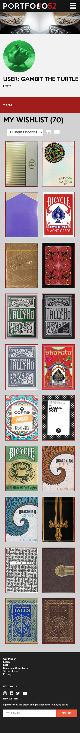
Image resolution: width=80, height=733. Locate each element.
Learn (6, 662)
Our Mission (9, 659)
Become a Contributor (15, 668)
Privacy (7, 674)
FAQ (5, 665)
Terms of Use (10, 671)
